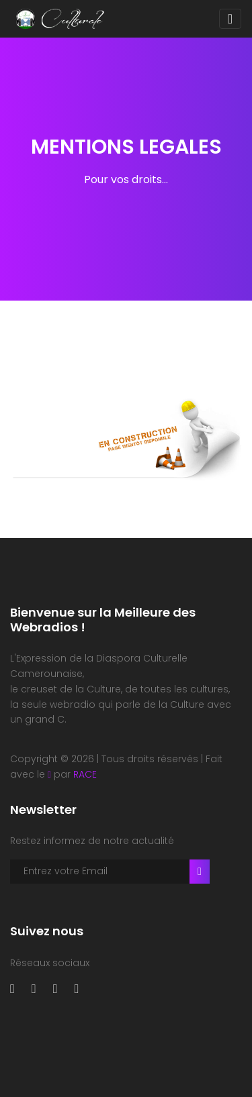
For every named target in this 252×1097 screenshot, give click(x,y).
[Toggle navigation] (230, 19)
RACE (85, 774)
